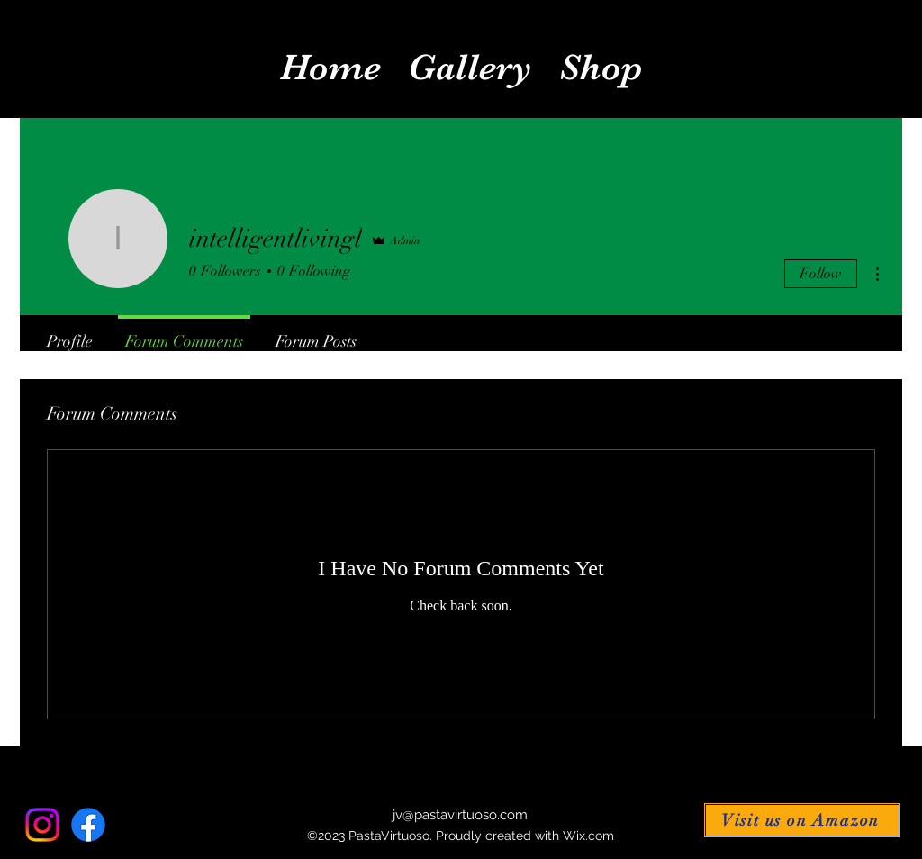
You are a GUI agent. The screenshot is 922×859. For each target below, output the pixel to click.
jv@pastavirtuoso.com (460, 815)
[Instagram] (42, 824)
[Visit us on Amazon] (802, 820)
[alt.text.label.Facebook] (88, 824)
